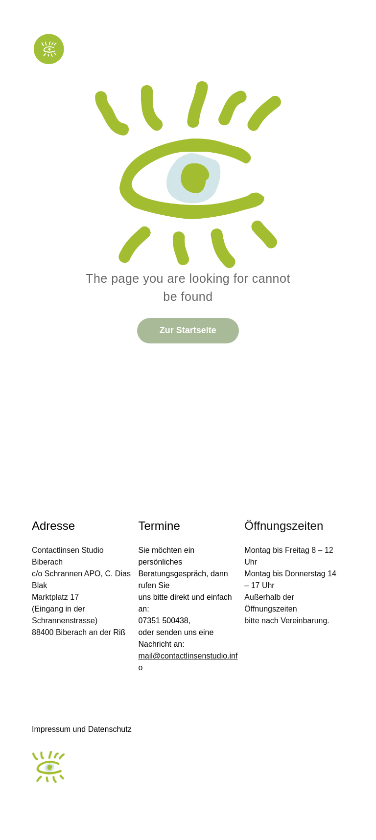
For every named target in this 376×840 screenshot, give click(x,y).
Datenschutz (110, 729)
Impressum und (59, 729)
